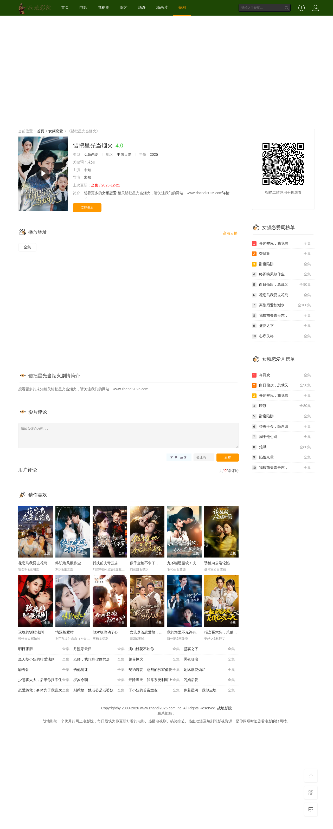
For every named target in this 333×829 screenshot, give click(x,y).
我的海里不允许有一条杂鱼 (189, 632)
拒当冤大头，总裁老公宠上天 (228, 632)
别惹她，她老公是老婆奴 (99, 690)
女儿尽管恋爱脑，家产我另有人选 (157, 632)
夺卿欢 (281, 253)
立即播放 (87, 207)
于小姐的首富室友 (154, 690)
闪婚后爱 (209, 680)
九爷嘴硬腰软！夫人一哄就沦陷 (192, 563)
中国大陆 (124, 154)
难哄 (281, 447)
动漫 (142, 7)
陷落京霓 (281, 457)
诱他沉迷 (99, 669)
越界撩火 (154, 659)
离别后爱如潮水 (281, 305)
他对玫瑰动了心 (105, 632)
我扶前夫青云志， (281, 315)
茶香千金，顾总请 (281, 426)
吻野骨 (43, 669)
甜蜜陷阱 (281, 264)
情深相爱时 (64, 632)
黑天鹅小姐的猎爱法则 (43, 659)
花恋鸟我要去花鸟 (32, 563)
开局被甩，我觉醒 (281, 243)
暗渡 (281, 406)
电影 (83, 7)
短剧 (182, 7)
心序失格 (281, 336)
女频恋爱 (55, 131)
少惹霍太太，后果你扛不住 (43, 680)
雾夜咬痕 (209, 659)
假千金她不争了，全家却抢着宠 (155, 563)
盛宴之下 (209, 649)
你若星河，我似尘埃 (209, 690)
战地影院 (224, 708)
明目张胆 (43, 649)
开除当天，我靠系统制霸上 (154, 680)
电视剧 (103, 7)
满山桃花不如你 (154, 649)
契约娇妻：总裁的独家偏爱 (154, 669)
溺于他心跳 (281, 436)
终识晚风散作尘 (68, 563)
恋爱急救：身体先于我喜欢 (43, 690)
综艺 (123, 7)
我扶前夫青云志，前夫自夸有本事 (120, 563)
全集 (27, 247)
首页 (65, 7)
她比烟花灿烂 (209, 669)
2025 (154, 154)
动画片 (162, 7)
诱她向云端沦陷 (217, 563)
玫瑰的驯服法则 (31, 632)
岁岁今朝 (99, 680)
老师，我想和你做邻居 (99, 659)
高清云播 (230, 233)
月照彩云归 (99, 649)
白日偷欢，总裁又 (281, 284)
